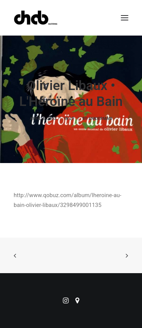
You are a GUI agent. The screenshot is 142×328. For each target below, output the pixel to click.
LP (72, 119)
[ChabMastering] (36, 17)
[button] (124, 18)
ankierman (100, 119)
